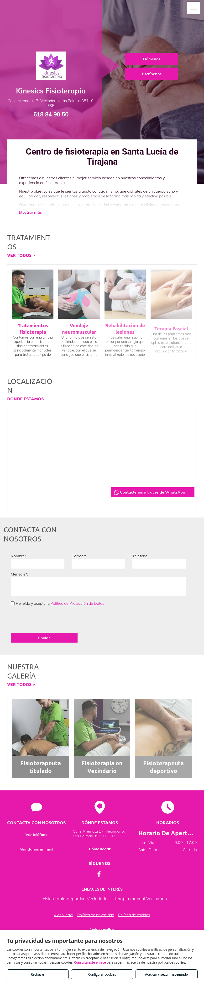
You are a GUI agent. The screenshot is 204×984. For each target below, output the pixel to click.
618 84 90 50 (50, 114)
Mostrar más (30, 212)
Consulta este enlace (90, 962)
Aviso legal (63, 898)
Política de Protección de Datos (77, 603)
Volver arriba (102, 913)
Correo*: (79, 555)
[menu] (193, 8)
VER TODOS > (21, 255)
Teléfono (139, 555)
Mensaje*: (19, 574)
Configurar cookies (102, 974)
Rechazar (37, 974)
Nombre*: (19, 555)
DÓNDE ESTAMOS (25, 398)
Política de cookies (134, 898)
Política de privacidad (95, 898)
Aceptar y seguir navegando (166, 974)
